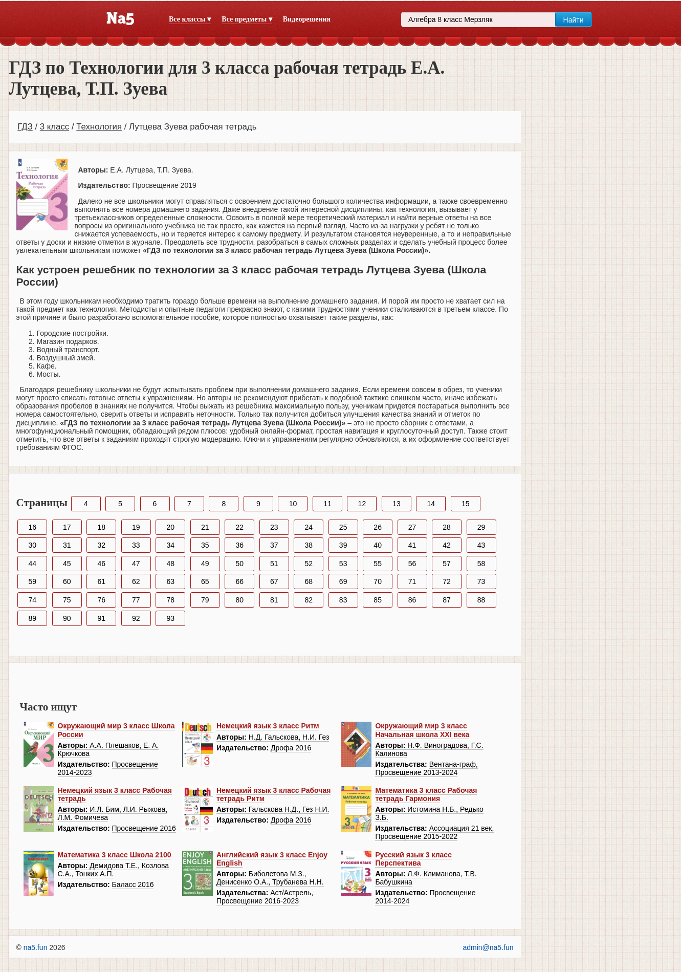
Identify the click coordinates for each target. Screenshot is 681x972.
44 (33, 563)
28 (447, 527)
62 (136, 581)
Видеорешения (307, 19)
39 (343, 545)
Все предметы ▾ (247, 19)
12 (362, 504)
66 (239, 581)
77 (136, 600)
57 (447, 563)
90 (67, 618)
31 (67, 545)
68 (308, 581)
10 (293, 504)
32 (101, 545)
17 (67, 527)
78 (170, 600)
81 (274, 600)
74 (33, 600)
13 (396, 504)
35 (205, 545)
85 (378, 600)
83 (343, 600)
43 (481, 545)
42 (447, 545)
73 (481, 581)
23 (274, 527)
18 (101, 527)
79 (205, 600)
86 (412, 600)
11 (327, 504)
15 (466, 504)
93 (170, 618)
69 (343, 581)
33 (136, 545)
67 (274, 581)
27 (412, 527)
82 (308, 600)
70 (378, 581)
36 (239, 545)
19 (136, 527)
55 (378, 563)
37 (274, 545)
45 (67, 563)
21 (205, 527)
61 (101, 581)
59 (33, 581)
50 (239, 563)
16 (33, 527)
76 (101, 600)
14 (431, 504)
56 (412, 563)
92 (136, 618)
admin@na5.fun (488, 947)
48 (170, 563)
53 (343, 563)
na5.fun (36, 947)
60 (67, 581)
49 (205, 563)
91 (101, 618)
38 (308, 545)
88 (481, 600)
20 (170, 527)
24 (308, 527)
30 (33, 545)
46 (101, 563)
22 (239, 527)
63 (170, 581)
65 (205, 581)
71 (412, 581)
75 (67, 600)
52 (308, 563)
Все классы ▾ (190, 19)
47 (136, 563)
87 (447, 600)
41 (412, 545)
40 (378, 545)
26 (378, 527)
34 (170, 545)
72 (447, 581)
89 (33, 618)
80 (239, 600)
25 (343, 527)
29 (481, 527)
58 (481, 563)
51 (274, 563)
